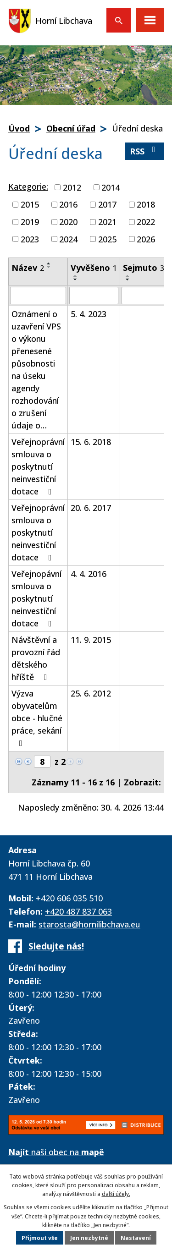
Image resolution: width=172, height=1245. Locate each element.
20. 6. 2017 (91, 507)
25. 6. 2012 (91, 693)
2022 (146, 221)
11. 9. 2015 (91, 639)
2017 (107, 204)
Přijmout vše (40, 1238)
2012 (72, 186)
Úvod (19, 128)
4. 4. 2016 (88, 573)
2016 (68, 204)
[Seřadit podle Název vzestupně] (49, 263)
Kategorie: (28, 186)
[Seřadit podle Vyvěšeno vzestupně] (76, 276)
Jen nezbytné (89, 1238)
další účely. (116, 1194)
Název (27, 267)
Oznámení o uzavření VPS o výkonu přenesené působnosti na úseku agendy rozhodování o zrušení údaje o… (36, 369)
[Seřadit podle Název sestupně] (49, 267)
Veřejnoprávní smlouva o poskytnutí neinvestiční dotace (38, 466)
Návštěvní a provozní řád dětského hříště (35, 658)
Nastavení (136, 1238)
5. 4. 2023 (88, 313)
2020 (68, 221)
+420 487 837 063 (78, 911)
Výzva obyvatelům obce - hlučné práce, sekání (36, 717)
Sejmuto (143, 267)
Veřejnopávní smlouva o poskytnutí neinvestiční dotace (36, 598)
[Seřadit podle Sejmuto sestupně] (128, 279)
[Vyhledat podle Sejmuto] (144, 295)
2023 (30, 238)
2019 (30, 221)
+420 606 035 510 (69, 898)
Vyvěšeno (94, 267)
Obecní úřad (70, 128)
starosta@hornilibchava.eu (89, 924)
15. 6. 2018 (91, 441)
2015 (30, 204)
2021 (107, 221)
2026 (146, 238)
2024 (68, 238)
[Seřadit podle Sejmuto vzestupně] (128, 276)
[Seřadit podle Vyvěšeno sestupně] (76, 279)
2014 (110, 186)
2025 (107, 238)
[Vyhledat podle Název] (38, 295)
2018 (146, 204)
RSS (144, 151)
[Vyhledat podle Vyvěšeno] (93, 295)
